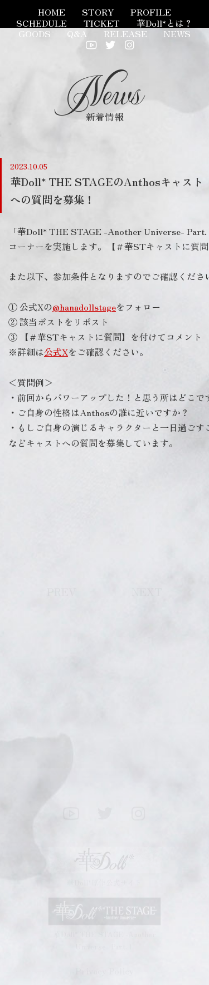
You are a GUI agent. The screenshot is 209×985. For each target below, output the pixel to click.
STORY (98, 11)
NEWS (177, 33)
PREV (61, 593)
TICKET (102, 22)
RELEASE (125, 33)
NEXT (147, 593)
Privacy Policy (104, 972)
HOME (51, 11)
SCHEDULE (41, 22)
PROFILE (150, 11)
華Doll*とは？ (165, 22)
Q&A (77, 33)
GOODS (34, 33)
